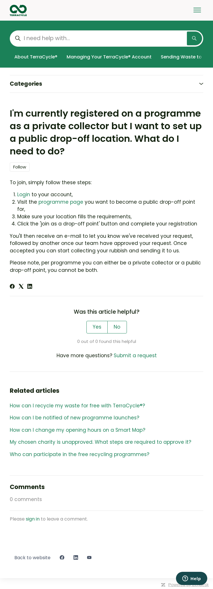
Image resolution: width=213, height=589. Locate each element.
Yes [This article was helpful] (97, 326)
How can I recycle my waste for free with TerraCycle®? (77, 405)
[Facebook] (12, 287)
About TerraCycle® (35, 57)
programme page (60, 202)
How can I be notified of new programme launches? (74, 417)
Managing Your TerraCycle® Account (109, 57)
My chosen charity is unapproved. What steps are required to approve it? (100, 442)
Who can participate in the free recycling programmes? (79, 454)
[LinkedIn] (29, 287)
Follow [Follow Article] (19, 167)
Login (23, 194)
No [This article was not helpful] (117, 326)
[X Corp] (21, 287)
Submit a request (135, 355)
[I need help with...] (106, 38)
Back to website (32, 557)
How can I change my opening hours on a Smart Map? (77, 430)
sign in (33, 519)
